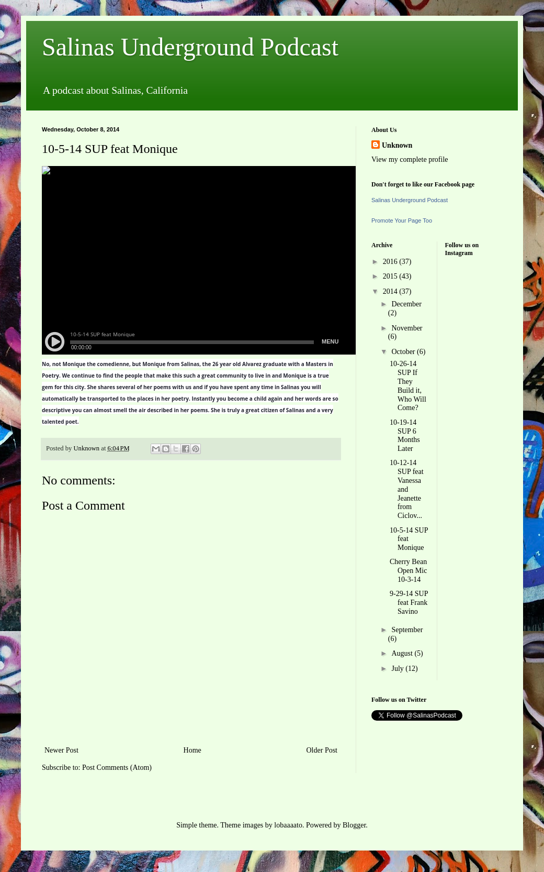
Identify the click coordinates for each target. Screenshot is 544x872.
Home (192, 750)
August (402, 653)
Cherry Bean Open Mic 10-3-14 (408, 570)
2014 (391, 291)
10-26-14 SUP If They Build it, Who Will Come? (408, 386)
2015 (391, 276)
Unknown (397, 145)
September (407, 630)
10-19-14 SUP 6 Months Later (405, 435)
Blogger (354, 825)
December (406, 304)
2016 (391, 262)
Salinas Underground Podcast (190, 47)
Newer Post (61, 750)
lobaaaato (288, 825)
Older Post (322, 750)
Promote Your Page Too (401, 220)
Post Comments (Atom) (117, 767)
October (404, 352)
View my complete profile (409, 159)
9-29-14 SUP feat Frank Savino (409, 602)
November (406, 328)
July (398, 668)
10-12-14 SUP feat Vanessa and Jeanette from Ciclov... (407, 489)
